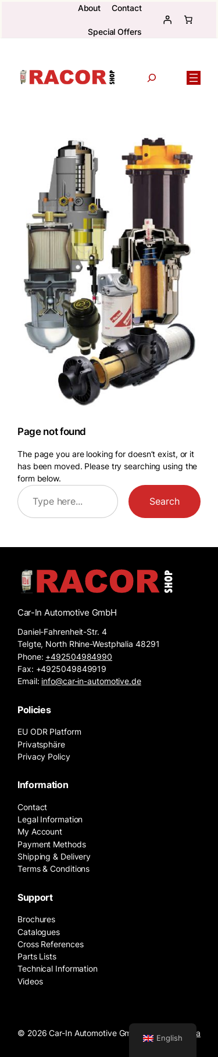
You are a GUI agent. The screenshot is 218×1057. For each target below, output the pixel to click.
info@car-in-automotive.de (91, 681)
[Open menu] (194, 78)
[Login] (167, 19)
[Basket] (188, 19)
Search (164, 501)
